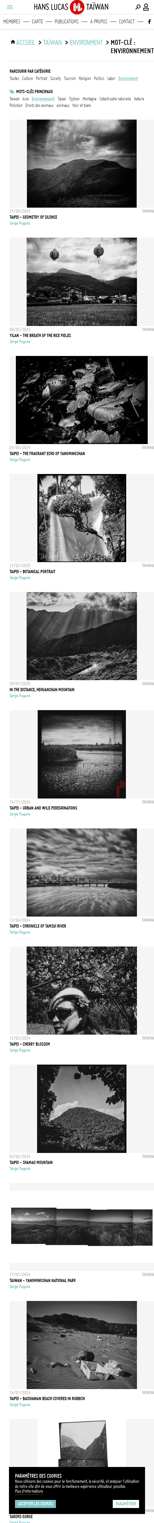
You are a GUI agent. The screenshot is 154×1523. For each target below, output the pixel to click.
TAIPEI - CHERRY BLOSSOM (30, 1044)
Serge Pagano (20, 223)
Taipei (62, 99)
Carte (37, 22)
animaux (63, 105)
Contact (127, 22)
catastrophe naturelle (115, 99)
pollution (16, 105)
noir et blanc (81, 105)
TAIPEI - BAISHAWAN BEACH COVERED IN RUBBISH (47, 1398)
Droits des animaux (39, 105)
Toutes (14, 78)
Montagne (90, 99)
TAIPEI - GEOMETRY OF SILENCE (33, 217)
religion (85, 78)
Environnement (43, 99)
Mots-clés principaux (34, 91)
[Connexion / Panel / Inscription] (146, 7)
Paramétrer (126, 1504)
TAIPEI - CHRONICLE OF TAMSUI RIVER (38, 926)
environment (86, 42)
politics (99, 78)
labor (111, 78)
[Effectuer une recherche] (138, 7)
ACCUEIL (25, 42)
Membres (11, 22)
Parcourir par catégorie (30, 71)
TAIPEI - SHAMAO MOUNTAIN (31, 1162)
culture (27, 78)
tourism (70, 78)
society (55, 78)
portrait (41, 78)
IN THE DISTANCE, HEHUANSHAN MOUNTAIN (42, 689)
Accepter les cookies (35, 1504)
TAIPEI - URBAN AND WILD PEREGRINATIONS (43, 808)
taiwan (14, 99)
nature (139, 99)
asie (25, 99)
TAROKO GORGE (21, 1516)
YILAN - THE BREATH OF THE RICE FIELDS (40, 335)
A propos (98, 22)
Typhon (74, 99)
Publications (67, 22)
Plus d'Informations (29, 1491)
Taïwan (52, 42)
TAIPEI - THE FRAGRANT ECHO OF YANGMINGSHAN (47, 453)
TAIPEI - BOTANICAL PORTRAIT (32, 571)
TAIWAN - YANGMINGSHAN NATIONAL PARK (43, 1280)
